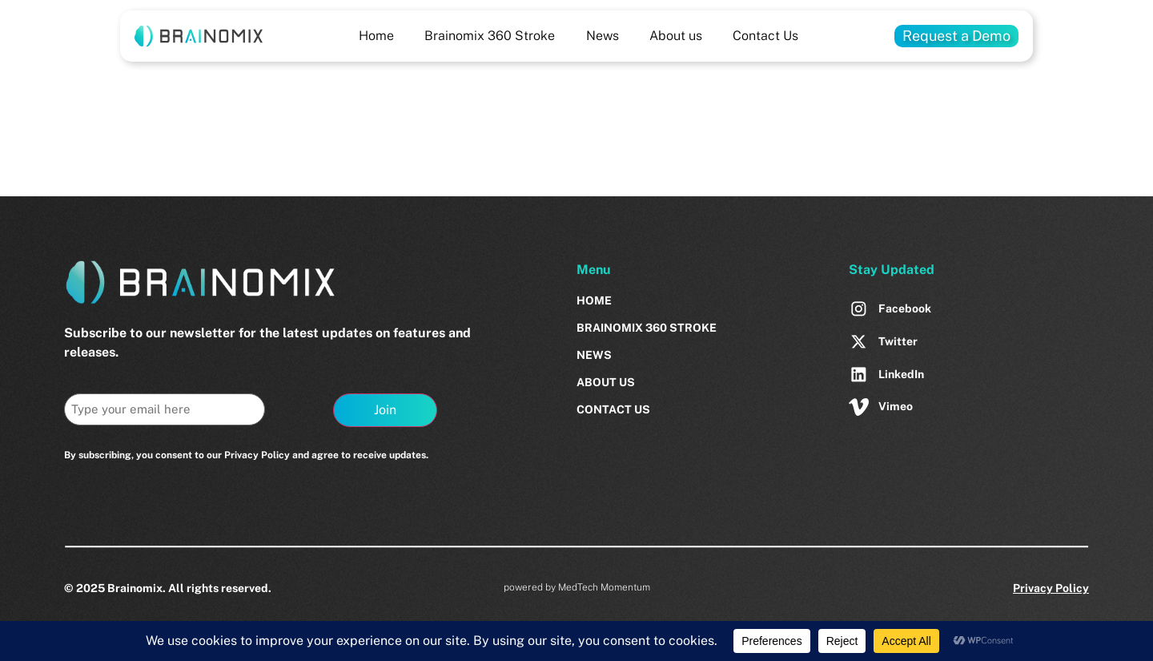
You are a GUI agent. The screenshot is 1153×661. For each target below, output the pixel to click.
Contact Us (765, 35)
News (602, 35)
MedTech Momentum (604, 587)
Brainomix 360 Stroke (489, 35)
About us (675, 35)
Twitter (898, 341)
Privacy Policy (1051, 588)
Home (376, 35)
